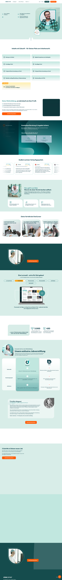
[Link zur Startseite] (12, 577)
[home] (8, 1)
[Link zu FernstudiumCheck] (8, 24)
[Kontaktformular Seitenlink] (57, 577)
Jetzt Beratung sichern (7, 20)
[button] (15, 1)
